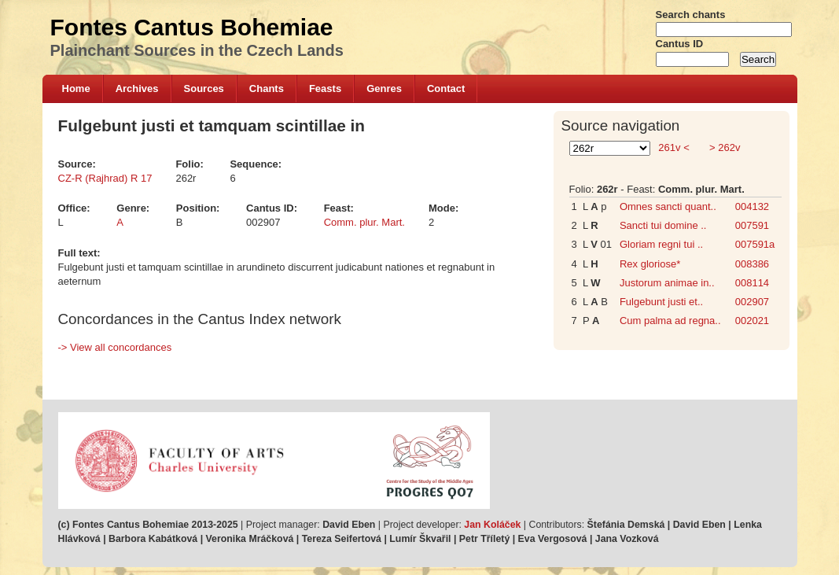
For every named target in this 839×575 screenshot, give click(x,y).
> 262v (723, 147)
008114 (752, 283)
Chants (266, 88)
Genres (384, 88)
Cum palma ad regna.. (670, 320)
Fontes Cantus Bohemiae (191, 27)
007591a (755, 244)
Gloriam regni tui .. (661, 244)
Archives (137, 88)
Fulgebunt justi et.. (661, 302)
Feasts (325, 88)
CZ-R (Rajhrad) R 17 (105, 178)
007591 (752, 225)
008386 (752, 264)
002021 (752, 320)
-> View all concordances (115, 347)
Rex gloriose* (650, 264)
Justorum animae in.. (667, 283)
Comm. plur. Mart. (364, 222)
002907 (752, 302)
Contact (446, 88)
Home (76, 88)
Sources (204, 88)
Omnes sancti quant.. (668, 206)
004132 (752, 206)
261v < (674, 147)
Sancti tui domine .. (663, 225)
